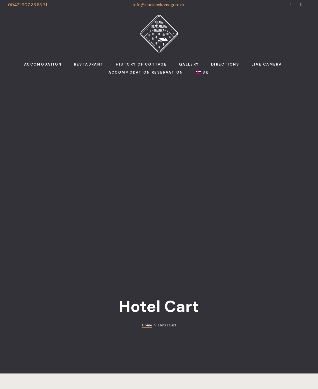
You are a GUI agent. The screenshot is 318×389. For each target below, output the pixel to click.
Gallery (189, 64)
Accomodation (43, 64)
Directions (225, 64)
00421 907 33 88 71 (27, 4)
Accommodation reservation (146, 72)
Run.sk (177, 372)
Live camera (267, 64)
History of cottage (141, 64)
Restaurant (89, 64)
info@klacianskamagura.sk (159, 4)
